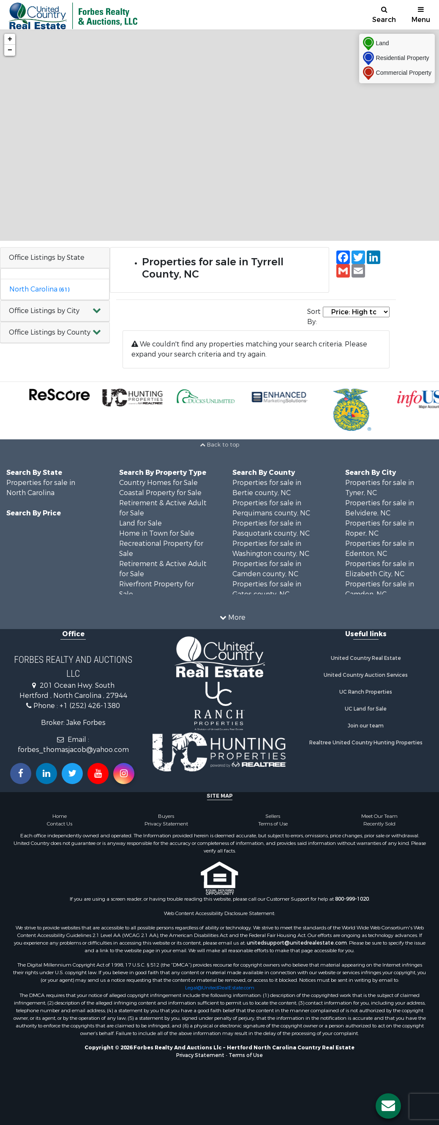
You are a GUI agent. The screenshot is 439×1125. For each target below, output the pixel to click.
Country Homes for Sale (158, 482)
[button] (54, 311)
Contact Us (59, 823)
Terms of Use (273, 823)
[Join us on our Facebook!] (20, 773)
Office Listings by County (49, 332)
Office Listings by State (47, 257)
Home (59, 816)
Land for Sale (140, 523)
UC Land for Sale (366, 709)
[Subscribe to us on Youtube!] (98, 773)
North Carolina (39, 289)
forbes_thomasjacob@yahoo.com (73, 749)
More (232, 617)
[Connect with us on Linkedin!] (46, 773)
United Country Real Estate (366, 658)
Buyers (166, 816)
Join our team (366, 725)
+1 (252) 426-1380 (90, 705)
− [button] (10, 50)
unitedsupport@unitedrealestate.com (297, 943)
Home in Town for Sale (156, 533)
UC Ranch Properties (365, 692)
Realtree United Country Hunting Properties (366, 742)
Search (384, 15)
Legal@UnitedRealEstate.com (219, 987)
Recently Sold (379, 823)
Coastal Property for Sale (160, 492)
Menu (421, 15)
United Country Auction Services (366, 675)
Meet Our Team (379, 816)
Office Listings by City (44, 310)
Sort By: (314, 316)
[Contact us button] (388, 1106)
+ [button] (10, 39)
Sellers (272, 816)
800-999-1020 (352, 899)
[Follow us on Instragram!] (123, 773)
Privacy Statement (166, 823)
